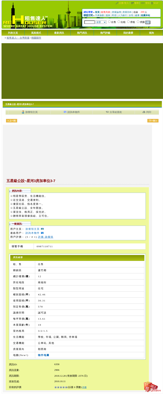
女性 (131, 15)
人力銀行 (122, 15)
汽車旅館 (99, 15)
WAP (156, 3)
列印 (148, 112)
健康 (137, 15)
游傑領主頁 (31, 112)
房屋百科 (127, 12)
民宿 (114, 15)
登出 (147, 3)
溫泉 (108, 15)
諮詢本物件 (73, 112)
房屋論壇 (116, 12)
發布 (136, 3)
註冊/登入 (124, 3)
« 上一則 (12, 121)
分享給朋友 (116, 112)
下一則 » (153, 121)
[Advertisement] (82, 70)
